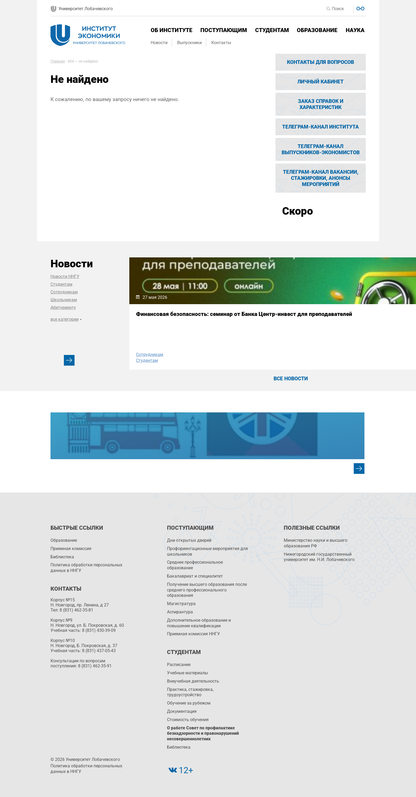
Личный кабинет (320, 82)
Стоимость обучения (188, 719)
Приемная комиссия (70, 548)
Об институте (171, 30)
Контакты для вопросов (320, 62)
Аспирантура (180, 611)
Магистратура (181, 603)
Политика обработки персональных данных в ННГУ (86, 567)
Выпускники (189, 42)
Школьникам (63, 299)
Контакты (221, 42)
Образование (317, 30)
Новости (159, 42)
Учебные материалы (187, 672)
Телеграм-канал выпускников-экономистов (321, 149)
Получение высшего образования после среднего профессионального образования (207, 590)
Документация (182, 711)
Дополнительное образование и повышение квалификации (199, 623)
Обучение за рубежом (189, 703)
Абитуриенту (63, 307)
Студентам (272, 30)
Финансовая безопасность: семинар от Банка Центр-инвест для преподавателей (173, 320)
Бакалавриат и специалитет (195, 576)
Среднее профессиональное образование (195, 565)
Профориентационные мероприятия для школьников (207, 551)
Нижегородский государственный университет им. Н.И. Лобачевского (319, 557)
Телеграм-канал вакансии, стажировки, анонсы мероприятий (320, 178)
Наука (355, 30)
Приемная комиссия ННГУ (193, 633)
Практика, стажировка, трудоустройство (190, 692)
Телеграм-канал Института (320, 127)
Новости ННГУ (64, 276)
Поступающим (223, 30)
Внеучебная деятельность (193, 681)
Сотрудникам (64, 292)
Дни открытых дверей (189, 540)
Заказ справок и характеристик (320, 104)
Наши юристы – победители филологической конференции (290, 317)
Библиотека (62, 556)
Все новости (291, 379)
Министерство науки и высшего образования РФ (315, 543)
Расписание (178, 664)
